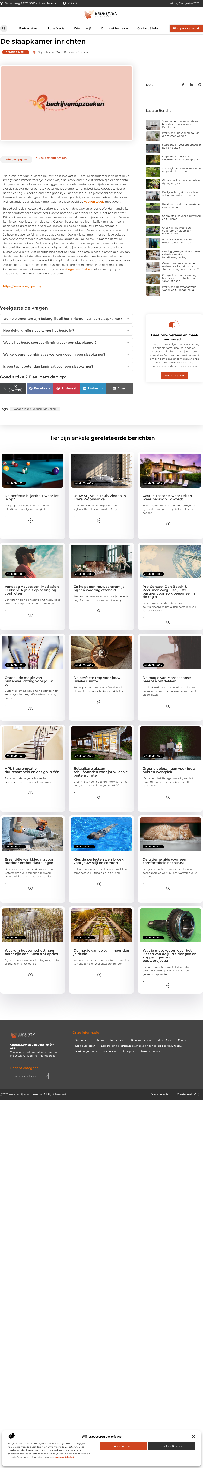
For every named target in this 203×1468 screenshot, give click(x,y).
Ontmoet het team (114, 28)
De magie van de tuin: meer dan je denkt (101, 959)
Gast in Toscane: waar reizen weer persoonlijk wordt (167, 504)
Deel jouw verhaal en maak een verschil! (174, 344)
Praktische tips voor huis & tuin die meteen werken (181, 141)
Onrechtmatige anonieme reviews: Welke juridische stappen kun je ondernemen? (180, 272)
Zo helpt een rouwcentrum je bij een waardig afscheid (99, 595)
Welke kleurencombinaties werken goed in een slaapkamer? (66, 361)
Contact (183, 1046)
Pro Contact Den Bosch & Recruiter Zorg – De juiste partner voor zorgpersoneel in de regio (169, 598)
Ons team (97, 1046)
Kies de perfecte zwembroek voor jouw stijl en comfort (98, 868)
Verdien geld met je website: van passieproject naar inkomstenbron (118, 1058)
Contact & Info (147, 28)
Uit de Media (56, 28)
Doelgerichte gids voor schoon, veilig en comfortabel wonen (181, 200)
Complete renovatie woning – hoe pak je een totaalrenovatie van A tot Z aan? (181, 284)
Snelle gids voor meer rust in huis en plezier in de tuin (182, 177)
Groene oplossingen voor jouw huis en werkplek (169, 777)
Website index (160, 1101)
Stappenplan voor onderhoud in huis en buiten (182, 153)
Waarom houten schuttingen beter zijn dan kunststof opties (31, 959)
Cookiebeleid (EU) (188, 1101)
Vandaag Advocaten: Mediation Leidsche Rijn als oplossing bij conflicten (32, 596)
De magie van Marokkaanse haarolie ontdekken (167, 686)
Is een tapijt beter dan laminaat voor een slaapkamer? (66, 373)
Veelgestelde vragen (53, 164)
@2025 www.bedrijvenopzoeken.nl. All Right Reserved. (33, 1101)
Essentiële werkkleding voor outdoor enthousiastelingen (29, 868)
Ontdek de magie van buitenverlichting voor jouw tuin (29, 687)
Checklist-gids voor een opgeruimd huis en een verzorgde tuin (176, 237)
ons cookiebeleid (64, 1457)
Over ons (80, 1046)
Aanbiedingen (16, 58)
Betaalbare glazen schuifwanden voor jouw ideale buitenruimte (101, 778)
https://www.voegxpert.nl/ (22, 293)
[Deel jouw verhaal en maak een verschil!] (174, 330)
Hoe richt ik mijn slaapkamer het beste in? (66, 337)
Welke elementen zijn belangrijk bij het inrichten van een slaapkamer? (66, 325)
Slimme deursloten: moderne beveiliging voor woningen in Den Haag (180, 130)
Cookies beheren (172, 1445)
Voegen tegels (94, 208)
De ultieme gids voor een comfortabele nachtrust (164, 868)
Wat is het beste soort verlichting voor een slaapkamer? (66, 349)
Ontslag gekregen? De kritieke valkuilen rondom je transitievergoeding (181, 261)
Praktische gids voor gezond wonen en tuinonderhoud (179, 295)
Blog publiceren (85, 1052)
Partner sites (28, 28)
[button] (193, 1436)
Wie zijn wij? (83, 28)
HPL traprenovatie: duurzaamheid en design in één (32, 777)
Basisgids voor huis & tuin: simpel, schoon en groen (178, 248)
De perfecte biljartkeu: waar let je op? (32, 504)
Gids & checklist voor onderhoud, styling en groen (182, 188)
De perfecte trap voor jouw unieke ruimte (97, 686)
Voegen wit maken (78, 276)
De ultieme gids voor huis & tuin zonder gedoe (181, 212)
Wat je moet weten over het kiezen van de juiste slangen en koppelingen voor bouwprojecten (169, 962)
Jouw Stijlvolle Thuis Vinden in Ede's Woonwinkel (100, 504)
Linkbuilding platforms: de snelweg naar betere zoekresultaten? (141, 1052)
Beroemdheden (141, 1046)
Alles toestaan (123, 1445)
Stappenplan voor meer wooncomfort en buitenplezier (181, 165)
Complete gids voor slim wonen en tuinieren (181, 224)
